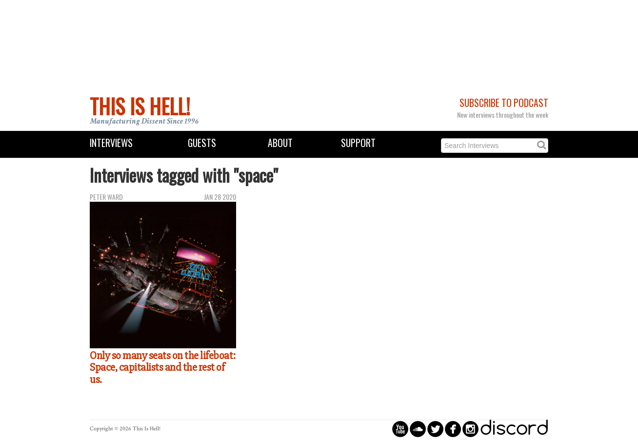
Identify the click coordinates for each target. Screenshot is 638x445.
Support (358, 143)
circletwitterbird (435, 428)
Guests (202, 143)
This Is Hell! (140, 106)
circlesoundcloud (418, 428)
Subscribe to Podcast (503, 103)
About (280, 143)
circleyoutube (400, 428)
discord (514, 428)
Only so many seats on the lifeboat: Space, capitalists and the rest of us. (163, 367)
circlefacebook (453, 428)
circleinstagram (470, 428)
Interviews (111, 143)
